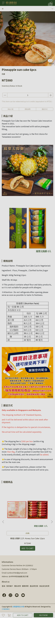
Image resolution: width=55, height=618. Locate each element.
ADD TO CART (22, 615)
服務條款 (25, 586)
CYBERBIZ (6, 609)
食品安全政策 (44, 586)
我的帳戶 (9, 586)
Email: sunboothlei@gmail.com (14, 573)
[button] (51, 521)
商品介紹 (10, 109)
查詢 (3, 586)
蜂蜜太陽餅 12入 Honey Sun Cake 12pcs (27, 538)
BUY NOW (43, 615)
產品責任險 (34, 586)
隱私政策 (17, 586)
